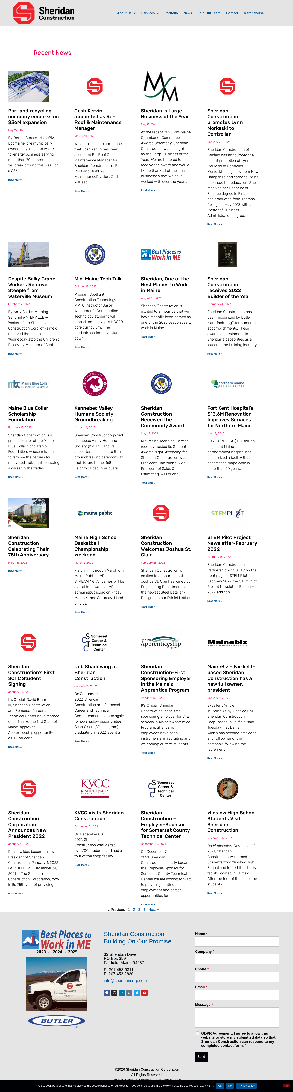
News (188, 13)
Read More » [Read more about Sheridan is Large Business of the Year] (148, 190)
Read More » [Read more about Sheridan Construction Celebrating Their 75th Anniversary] (15, 570)
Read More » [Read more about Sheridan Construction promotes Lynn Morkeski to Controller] (214, 224)
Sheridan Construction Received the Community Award (162, 416)
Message (204, 1005)
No (230, 1085)
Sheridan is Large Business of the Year (165, 113)
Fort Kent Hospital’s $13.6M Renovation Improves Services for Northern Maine (230, 416)
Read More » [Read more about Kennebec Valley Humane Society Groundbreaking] (81, 477)
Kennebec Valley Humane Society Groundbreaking (93, 414)
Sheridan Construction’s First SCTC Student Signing (31, 675)
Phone (202, 969)
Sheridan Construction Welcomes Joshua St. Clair (166, 546)
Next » (153, 910)
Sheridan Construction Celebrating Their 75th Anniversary (28, 546)
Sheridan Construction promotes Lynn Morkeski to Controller (225, 122)
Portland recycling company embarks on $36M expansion (33, 116)
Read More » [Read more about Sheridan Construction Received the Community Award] (148, 483)
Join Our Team (209, 13)
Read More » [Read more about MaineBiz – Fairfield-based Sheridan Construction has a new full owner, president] (214, 758)
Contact (232, 13)
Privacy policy (246, 1085)
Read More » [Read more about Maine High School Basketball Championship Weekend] (81, 612)
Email (201, 987)
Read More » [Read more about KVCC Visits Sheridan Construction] (81, 865)
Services (150, 13)
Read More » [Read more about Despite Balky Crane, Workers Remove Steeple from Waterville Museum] (15, 353)
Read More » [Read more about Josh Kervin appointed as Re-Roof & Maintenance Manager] (81, 191)
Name (201, 934)
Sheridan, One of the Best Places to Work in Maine (165, 285)
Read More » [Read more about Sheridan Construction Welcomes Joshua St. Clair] (148, 606)
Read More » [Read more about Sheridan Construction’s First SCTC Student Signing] (15, 747)
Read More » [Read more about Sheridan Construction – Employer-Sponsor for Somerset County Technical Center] (148, 904)
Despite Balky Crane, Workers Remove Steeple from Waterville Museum (32, 287)
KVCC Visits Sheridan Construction (99, 815)
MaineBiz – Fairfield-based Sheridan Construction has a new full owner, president (231, 678)
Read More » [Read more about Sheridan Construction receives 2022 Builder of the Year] (214, 353)
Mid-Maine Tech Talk (98, 279)
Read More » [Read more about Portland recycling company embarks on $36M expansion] (15, 179)
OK (220, 1085)
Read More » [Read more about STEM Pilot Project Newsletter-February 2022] (214, 601)
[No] (286, 1085)
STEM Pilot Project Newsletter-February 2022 (232, 543)
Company (204, 952)
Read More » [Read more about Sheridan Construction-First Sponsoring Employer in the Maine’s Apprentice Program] (148, 752)
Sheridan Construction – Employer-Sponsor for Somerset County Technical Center (165, 824)
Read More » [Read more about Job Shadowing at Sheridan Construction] (81, 741)
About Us (126, 13)
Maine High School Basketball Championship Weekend (96, 546)
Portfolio (171, 13)
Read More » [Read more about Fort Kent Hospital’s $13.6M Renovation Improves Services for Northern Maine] (214, 477)
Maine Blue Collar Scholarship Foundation (28, 414)
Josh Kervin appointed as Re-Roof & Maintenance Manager (98, 119)
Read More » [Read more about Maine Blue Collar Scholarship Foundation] (15, 477)
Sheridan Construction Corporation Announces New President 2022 (27, 824)
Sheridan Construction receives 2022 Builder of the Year (228, 287)
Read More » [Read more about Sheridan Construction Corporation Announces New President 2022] (15, 893)
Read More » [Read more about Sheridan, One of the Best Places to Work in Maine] (148, 336)
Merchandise (254, 13)
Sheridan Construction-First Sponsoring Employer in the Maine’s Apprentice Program (166, 678)
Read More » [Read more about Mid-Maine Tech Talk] (81, 347)
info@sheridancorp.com (125, 980)
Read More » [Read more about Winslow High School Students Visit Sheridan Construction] (214, 893)
